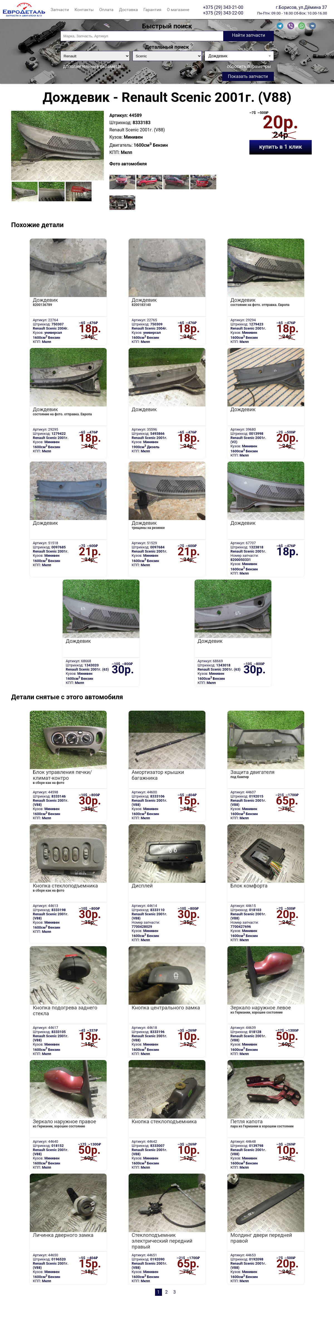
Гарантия (152, 9)
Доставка (128, 9)
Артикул (118, 115)
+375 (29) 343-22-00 (223, 12)
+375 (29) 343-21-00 (223, 7)
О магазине (178, 9)
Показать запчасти (248, 76)
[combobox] (239, 56)
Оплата (106, 9)
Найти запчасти (248, 35)
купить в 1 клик (280, 146)
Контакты (84, 9)
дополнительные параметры (93, 66)
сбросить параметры (249, 66)
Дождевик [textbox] (218, 56)
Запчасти (60, 9)
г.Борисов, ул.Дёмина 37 (301, 7)
